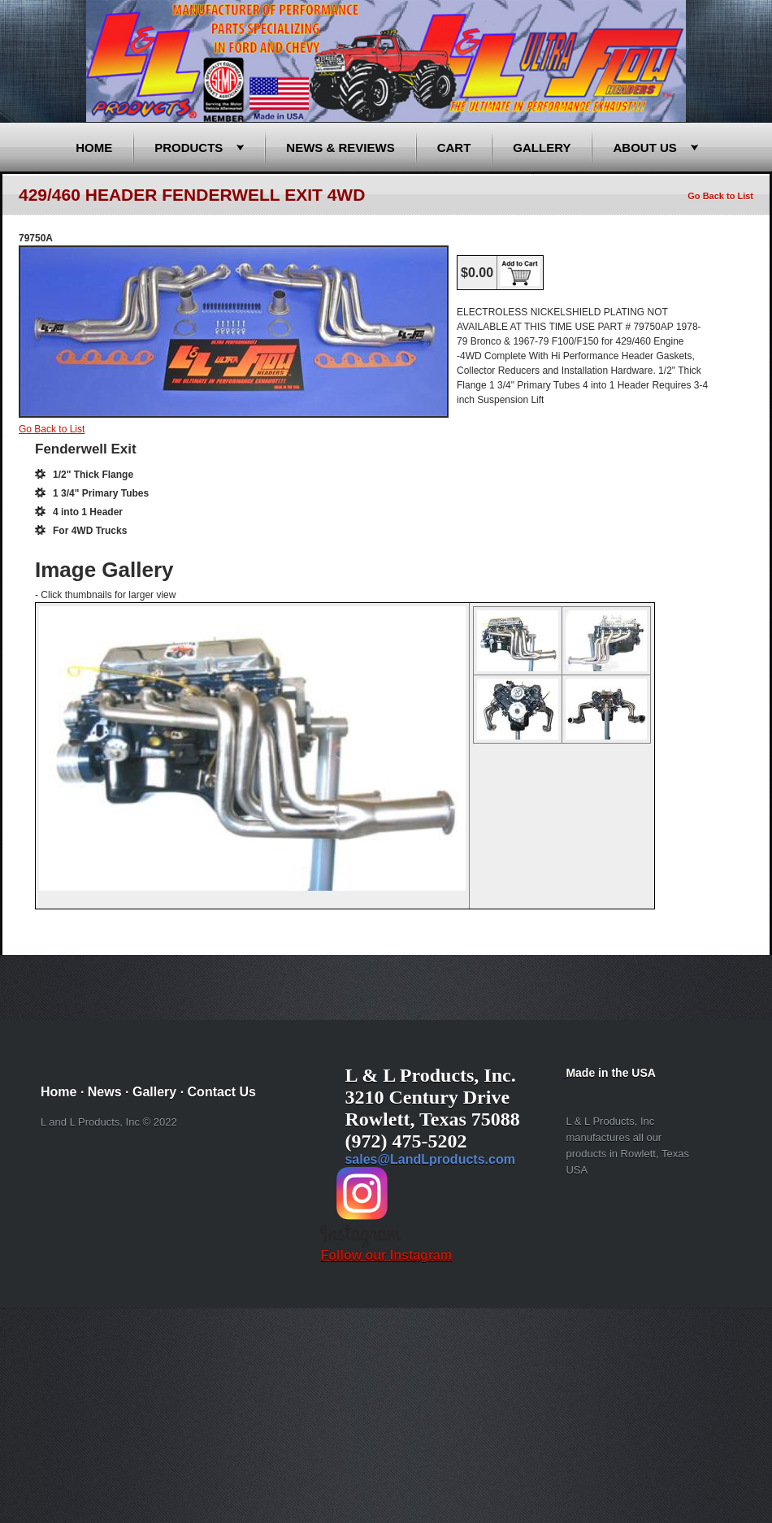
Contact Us (222, 1092)
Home (94, 147)
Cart (454, 147)
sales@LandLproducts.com (429, 1159)
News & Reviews (340, 147)
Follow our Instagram (386, 1249)
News (105, 1092)
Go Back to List (720, 196)
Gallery (541, 147)
